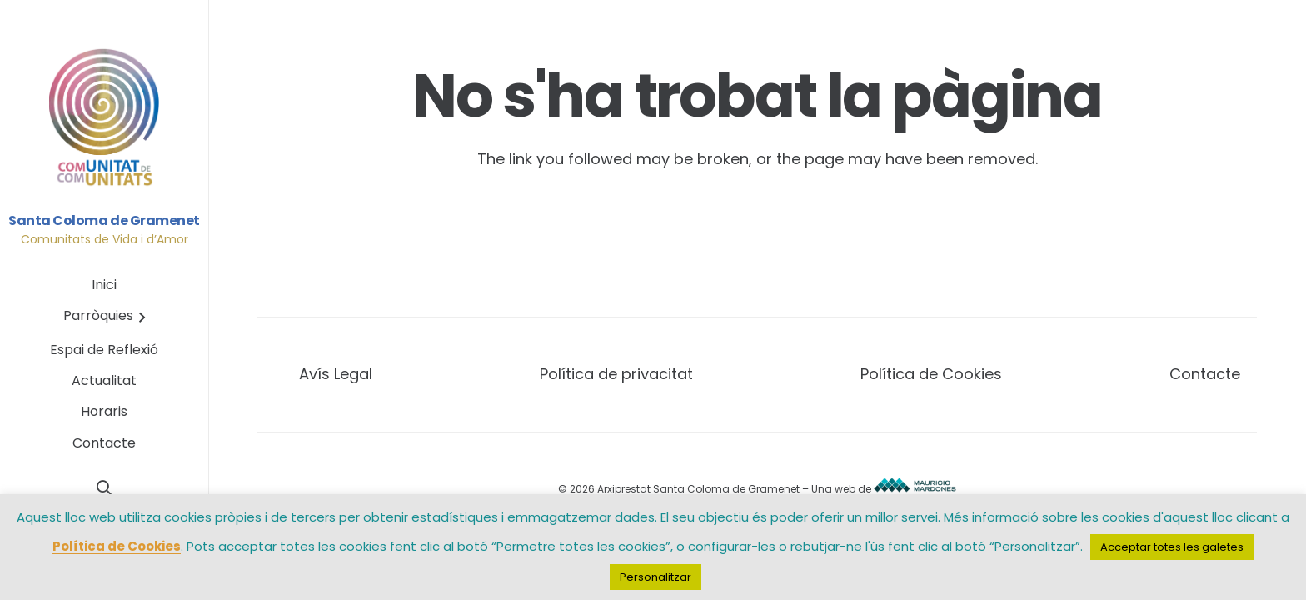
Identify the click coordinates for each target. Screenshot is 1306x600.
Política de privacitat (616, 373)
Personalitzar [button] (655, 577)
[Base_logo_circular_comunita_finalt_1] (104, 118)
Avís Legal (335, 373)
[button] (139, 317)
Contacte (1204, 373)
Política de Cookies (931, 373)
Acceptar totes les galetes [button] (1172, 547)
